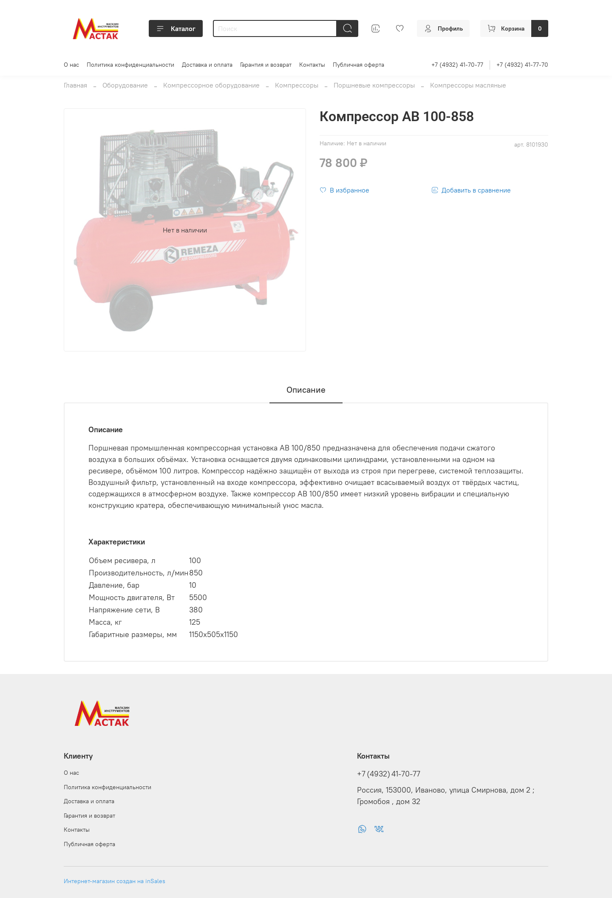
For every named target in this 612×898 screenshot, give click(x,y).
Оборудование (125, 85)
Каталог (176, 28)
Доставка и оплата (207, 64)
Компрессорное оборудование (211, 85)
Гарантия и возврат (266, 64)
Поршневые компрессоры (374, 85)
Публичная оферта (358, 64)
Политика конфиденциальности (130, 64)
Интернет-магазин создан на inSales (114, 881)
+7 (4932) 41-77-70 (522, 64)
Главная (75, 85)
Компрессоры (296, 85)
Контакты (312, 64)
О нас (71, 64)
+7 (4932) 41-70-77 (457, 64)
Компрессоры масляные (468, 85)
